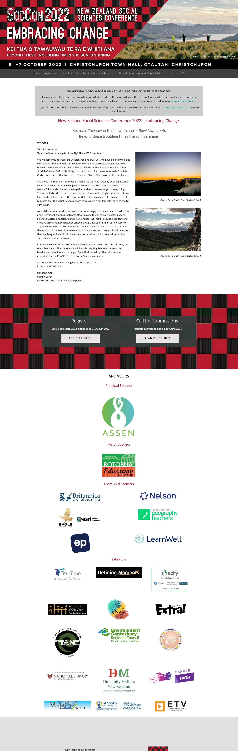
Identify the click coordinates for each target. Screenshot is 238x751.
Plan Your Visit (178, 73)
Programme (49, 73)
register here (80, 344)
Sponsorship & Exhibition (151, 73)
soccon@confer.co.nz (182, 102)
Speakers (67, 73)
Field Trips (82, 73)
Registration (126, 73)
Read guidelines (157, 344)
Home (36, 73)
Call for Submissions (103, 73)
